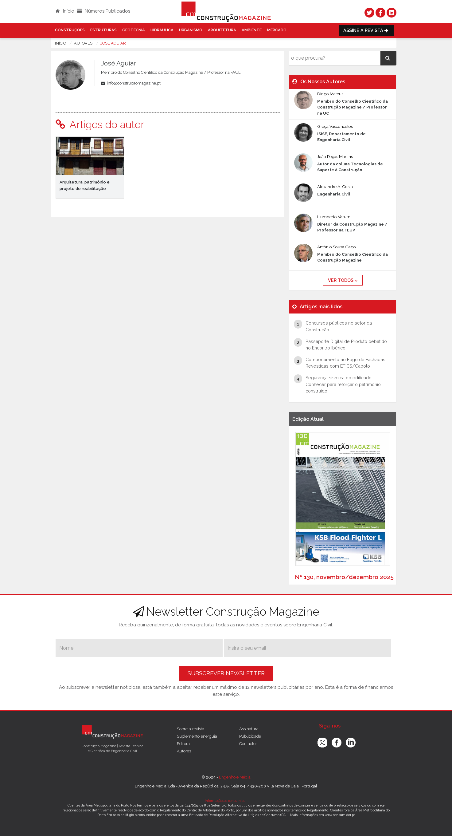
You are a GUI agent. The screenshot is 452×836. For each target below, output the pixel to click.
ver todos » (342, 280)
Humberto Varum (333, 216)
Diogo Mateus (330, 93)
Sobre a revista (190, 728)
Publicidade (250, 736)
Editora (183, 743)
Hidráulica (161, 30)
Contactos (248, 743)
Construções (70, 30)
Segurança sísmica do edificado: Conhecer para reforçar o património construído (343, 384)
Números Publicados (103, 11)
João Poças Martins (335, 156)
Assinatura (249, 728)
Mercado (276, 30)
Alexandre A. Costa (335, 186)
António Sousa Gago (336, 246)
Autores (184, 750)
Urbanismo (190, 30)
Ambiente (252, 30)
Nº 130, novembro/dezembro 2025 (344, 577)
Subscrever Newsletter (226, 673)
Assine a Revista (366, 30)
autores (83, 43)
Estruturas (103, 30)
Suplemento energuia (197, 736)
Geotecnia (133, 30)
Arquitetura (222, 30)
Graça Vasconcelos (335, 126)
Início (65, 11)
